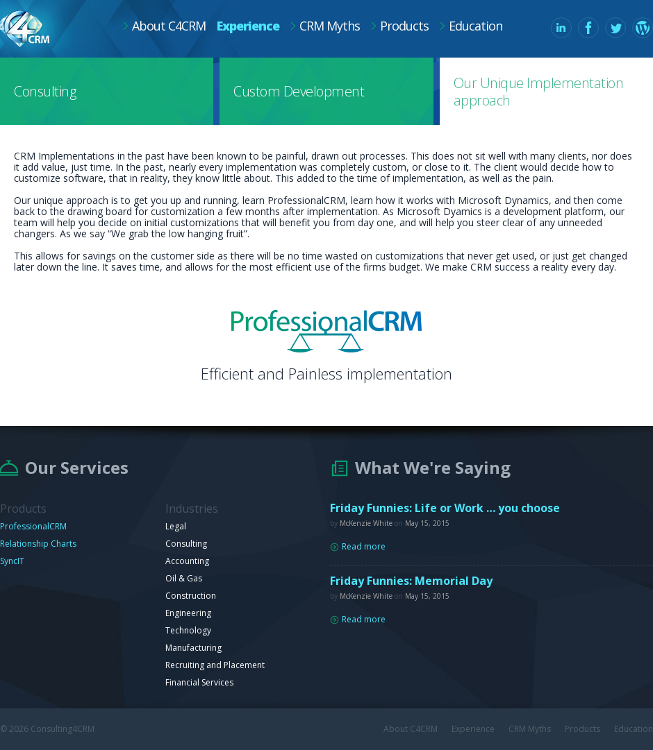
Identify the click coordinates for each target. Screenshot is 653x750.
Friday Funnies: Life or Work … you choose (445, 507)
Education (475, 25)
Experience (248, 25)
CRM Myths (329, 25)
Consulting (45, 91)
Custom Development (298, 91)
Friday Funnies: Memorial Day (411, 580)
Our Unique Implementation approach (539, 92)
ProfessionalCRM (33, 526)
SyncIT (12, 561)
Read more (364, 547)
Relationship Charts (38, 543)
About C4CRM (169, 25)
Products (404, 25)
